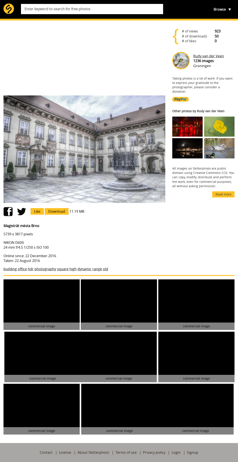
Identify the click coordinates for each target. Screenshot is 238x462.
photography (45, 269)
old (105, 269)
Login (176, 452)
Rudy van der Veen (208, 56)
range (97, 269)
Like (37, 211)
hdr (31, 269)
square (63, 269)
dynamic (84, 269)
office (22, 269)
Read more (223, 194)
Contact (46, 452)
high (73, 269)
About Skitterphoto (93, 452)
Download (56, 211)
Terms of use (126, 452)
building (10, 269)
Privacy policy (154, 452)
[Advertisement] (84, 57)
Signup (192, 452)
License (65, 452)
